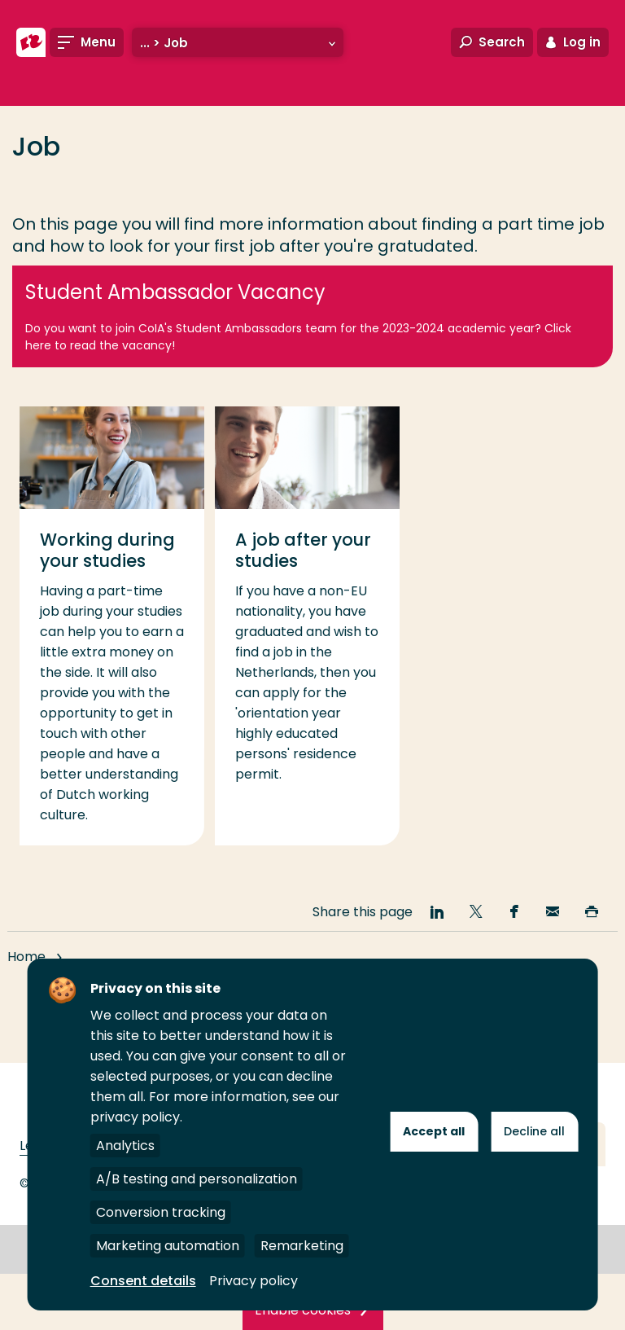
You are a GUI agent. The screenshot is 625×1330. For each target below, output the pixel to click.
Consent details (143, 1280)
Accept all (434, 1131)
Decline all (534, 1131)
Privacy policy (253, 1280)
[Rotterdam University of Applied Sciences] (31, 42)
